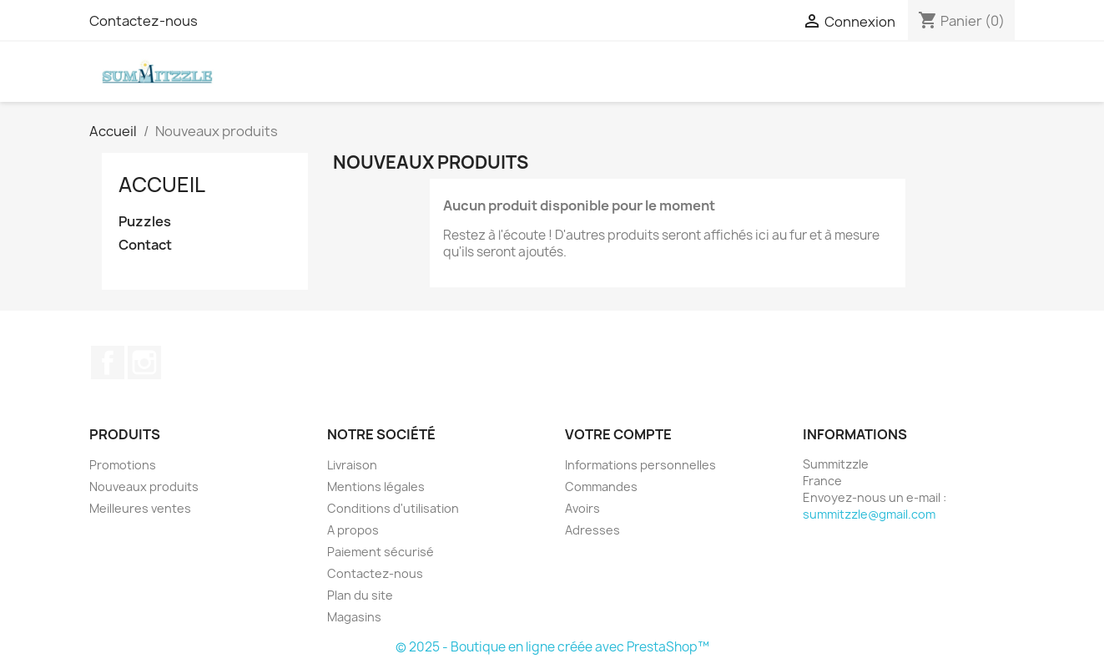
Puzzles (144, 222)
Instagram (144, 362)
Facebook (107, 362)
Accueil (161, 184)
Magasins (354, 617)
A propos (353, 530)
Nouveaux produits (144, 486)
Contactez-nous (143, 21)
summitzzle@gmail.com (869, 514)
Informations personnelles (640, 465)
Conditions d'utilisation (393, 508)
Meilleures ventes (140, 508)
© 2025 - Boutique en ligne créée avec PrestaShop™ (552, 647)
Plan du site (360, 595)
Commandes (601, 486)
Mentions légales (376, 486)
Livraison (352, 465)
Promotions (122, 465)
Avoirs (582, 508)
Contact (145, 245)
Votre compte (618, 434)
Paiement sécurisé (380, 552)
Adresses (592, 530)
